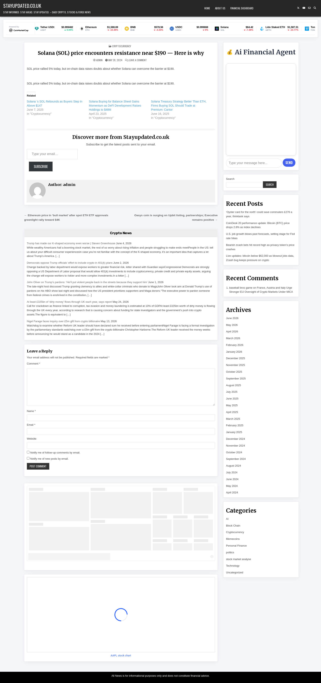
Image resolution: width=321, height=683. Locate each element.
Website (31, 438)
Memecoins (233, 538)
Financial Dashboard (241, 8)
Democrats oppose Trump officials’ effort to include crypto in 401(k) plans (70, 262)
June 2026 (232, 318)
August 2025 (233, 385)
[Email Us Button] (309, 8)
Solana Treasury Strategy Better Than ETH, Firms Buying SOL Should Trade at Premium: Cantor (179, 105)
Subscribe (41, 166)
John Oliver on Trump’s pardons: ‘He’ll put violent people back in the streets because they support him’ (87, 282)
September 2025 (236, 378)
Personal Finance (236, 545)
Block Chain (233, 525)
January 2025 (234, 432)
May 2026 (232, 324)
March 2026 (233, 338)
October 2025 (234, 371)
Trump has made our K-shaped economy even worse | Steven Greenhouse (71, 243)
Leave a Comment (138, 60)
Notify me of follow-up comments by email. (55, 452)
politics (230, 552)
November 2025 (235, 365)
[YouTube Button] (303, 8)
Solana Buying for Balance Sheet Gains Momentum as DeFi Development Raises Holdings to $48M (115, 105)
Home (207, 8)
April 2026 (232, 331)
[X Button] (298, 8)
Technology (233, 565)
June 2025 (232, 398)
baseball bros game (240, 287)
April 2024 (232, 492)
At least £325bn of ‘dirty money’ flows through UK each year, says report (69, 301)
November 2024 (235, 445)
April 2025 (232, 412)
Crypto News (121, 233)
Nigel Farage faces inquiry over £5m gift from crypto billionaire (63, 321)
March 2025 (233, 418)
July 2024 (231, 472)
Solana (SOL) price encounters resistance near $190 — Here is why (121, 53)
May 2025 (232, 405)
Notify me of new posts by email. (49, 458)
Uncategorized (234, 572)
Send (289, 162)
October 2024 (234, 452)
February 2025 (234, 425)
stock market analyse (238, 559)
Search (230, 178)
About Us (220, 8)
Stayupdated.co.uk (22, 5)
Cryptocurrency (121, 46)
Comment (33, 363)
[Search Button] (315, 8)
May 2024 (232, 485)
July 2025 (231, 391)
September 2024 (236, 458)
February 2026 (234, 345)
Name (31, 411)
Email (31, 424)
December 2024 (235, 438)
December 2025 (235, 358)
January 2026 (234, 351)
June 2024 (232, 479)
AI (227, 518)
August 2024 (233, 465)
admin (99, 60)
